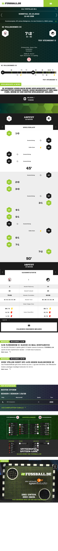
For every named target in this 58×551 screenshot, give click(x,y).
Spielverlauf (29, 127)
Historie (2, 272)
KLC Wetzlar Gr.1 (38, 9)
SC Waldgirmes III (12, 27)
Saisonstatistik (29, 272)
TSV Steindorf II (47, 40)
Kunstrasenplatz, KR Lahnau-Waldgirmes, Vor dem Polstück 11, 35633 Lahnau (30, 21)
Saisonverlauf (55, 272)
